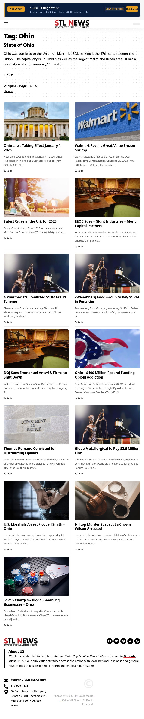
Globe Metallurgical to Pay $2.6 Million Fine (107, 450)
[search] (127, 24)
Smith (9, 170)
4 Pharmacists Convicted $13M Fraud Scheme (35, 299)
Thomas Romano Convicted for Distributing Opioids (30, 450)
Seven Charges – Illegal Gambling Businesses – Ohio (32, 602)
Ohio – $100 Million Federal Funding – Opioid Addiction (106, 375)
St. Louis (129, 656)
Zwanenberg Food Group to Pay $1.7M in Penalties (107, 299)
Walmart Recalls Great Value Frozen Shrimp (105, 147)
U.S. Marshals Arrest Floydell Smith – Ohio (34, 526)
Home (8, 91)
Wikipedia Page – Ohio (20, 85)
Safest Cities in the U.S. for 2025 (30, 221)
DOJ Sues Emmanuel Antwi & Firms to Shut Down (35, 375)
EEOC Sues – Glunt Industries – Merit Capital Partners (105, 223)
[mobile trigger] (7, 23)
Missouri (14, 661)
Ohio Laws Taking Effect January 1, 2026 (33, 147)
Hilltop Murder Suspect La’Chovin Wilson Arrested (103, 526)
